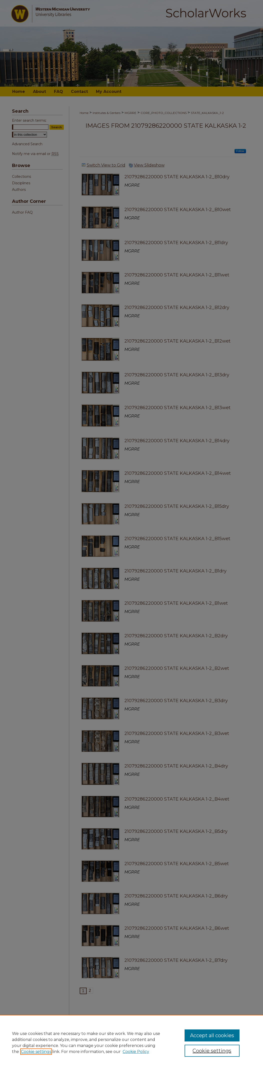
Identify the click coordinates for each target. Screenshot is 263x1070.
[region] (131, 1042)
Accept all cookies (212, 1035)
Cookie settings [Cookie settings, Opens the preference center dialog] (212, 1051)
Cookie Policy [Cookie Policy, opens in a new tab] (136, 1051)
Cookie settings (36, 1051)
